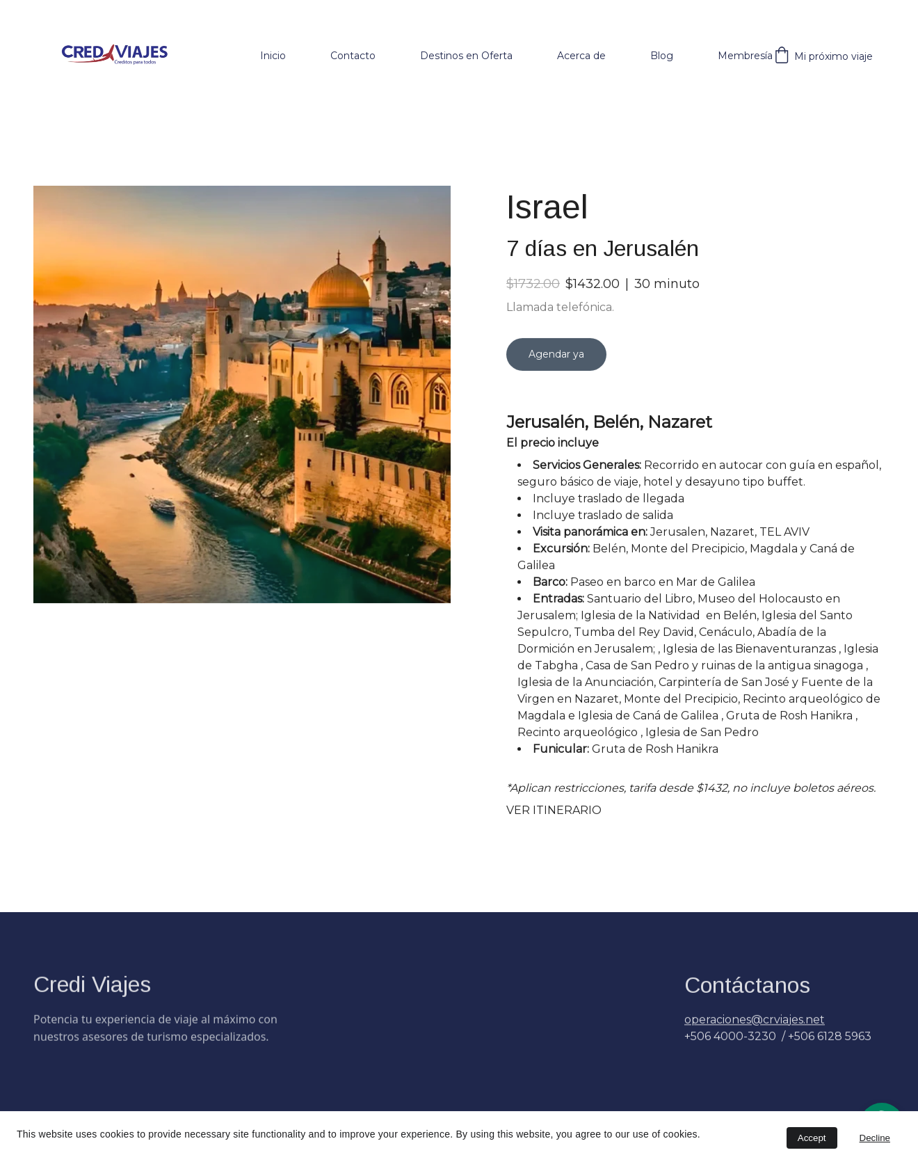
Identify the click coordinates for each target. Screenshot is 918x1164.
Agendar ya (556, 369)
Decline (875, 1138)
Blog (661, 55)
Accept (812, 1138)
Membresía (745, 55)
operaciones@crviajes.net (754, 1025)
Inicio (273, 55)
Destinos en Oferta (466, 55)
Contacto (353, 55)
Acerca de (581, 55)
